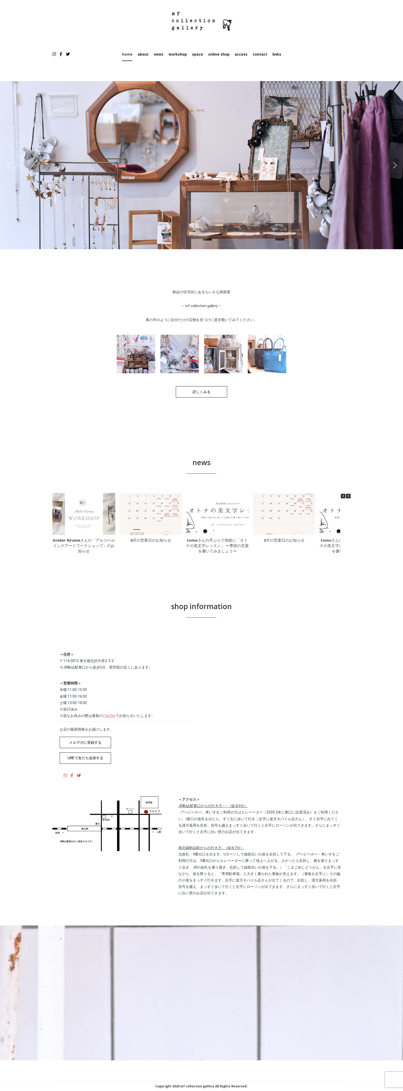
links (276, 54)
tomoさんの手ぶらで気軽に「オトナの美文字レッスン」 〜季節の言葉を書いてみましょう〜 (217, 545)
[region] (201, 165)
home (127, 54)
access (241, 54)
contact (260, 54)
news (158, 54)
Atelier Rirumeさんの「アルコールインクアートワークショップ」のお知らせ (84, 545)
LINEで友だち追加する (85, 758)
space (197, 54)
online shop (219, 54)
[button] (8, 165)
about (143, 54)
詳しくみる (201, 392)
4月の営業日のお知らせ (152, 540)
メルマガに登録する (85, 742)
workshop (178, 54)
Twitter (109, 716)
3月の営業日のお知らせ (286, 540)
